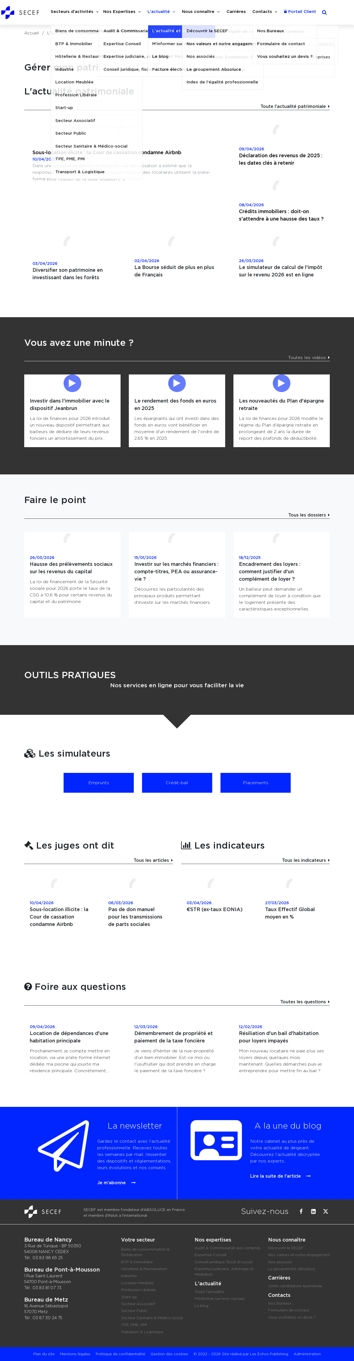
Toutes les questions (303, 1002)
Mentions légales (75, 1354)
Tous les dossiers (307, 515)
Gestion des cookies (169, 1354)
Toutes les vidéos (307, 357)
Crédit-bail (177, 783)
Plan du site (44, 1354)
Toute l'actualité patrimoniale (293, 106)
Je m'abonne (108, 1173)
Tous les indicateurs (304, 860)
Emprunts (98, 783)
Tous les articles (151, 860)
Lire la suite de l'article (269, 1169)
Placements (255, 783)
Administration (307, 1354)
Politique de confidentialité (120, 1354)
